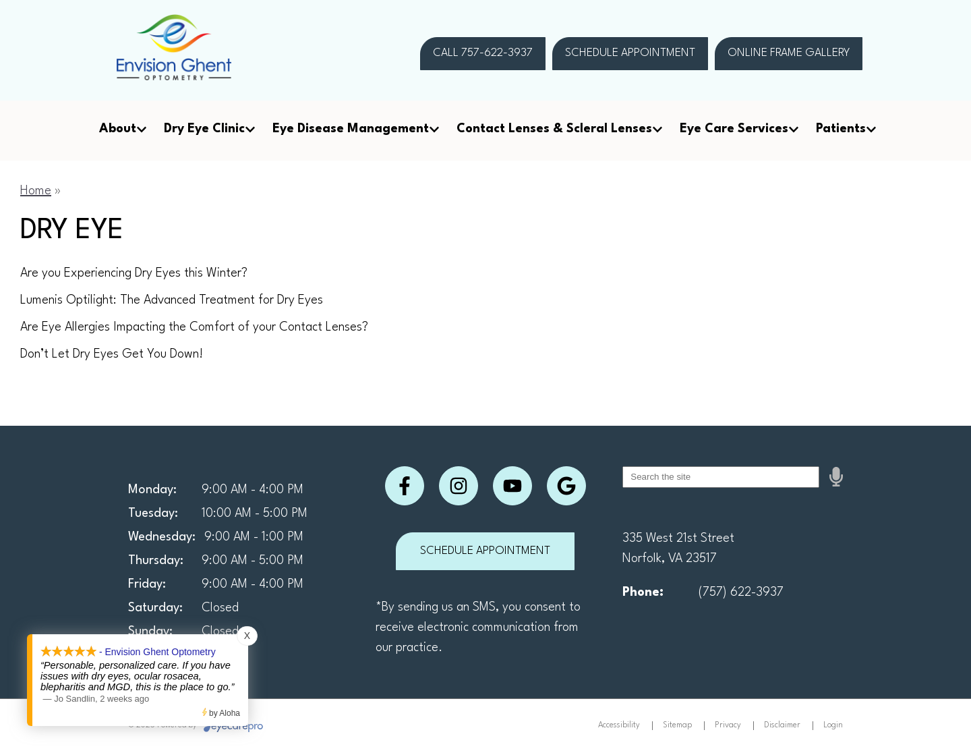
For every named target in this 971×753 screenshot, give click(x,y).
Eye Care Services (734, 129)
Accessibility (619, 725)
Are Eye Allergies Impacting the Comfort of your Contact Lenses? (194, 327)
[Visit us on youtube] (512, 485)
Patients (841, 129)
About (117, 129)
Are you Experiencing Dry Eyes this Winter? (133, 273)
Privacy (728, 725)
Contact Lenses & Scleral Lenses (554, 129)
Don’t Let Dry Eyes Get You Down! (111, 354)
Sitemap (677, 725)
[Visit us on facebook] (404, 485)
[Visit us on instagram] (458, 485)
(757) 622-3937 (741, 592)
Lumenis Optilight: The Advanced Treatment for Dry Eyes (171, 300)
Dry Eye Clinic (204, 129)
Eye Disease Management (350, 129)
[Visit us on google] (566, 485)
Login (833, 725)
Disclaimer (782, 725)
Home (35, 191)
